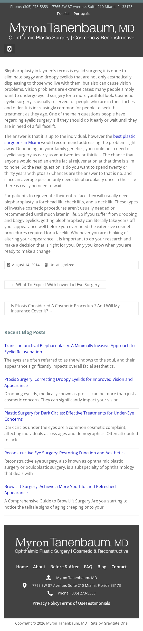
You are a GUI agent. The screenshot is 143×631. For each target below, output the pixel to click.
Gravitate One (116, 623)
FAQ (88, 567)
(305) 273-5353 (35, 6)
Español (63, 13)
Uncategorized (62, 264)
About (39, 567)
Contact (119, 567)
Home (22, 567)
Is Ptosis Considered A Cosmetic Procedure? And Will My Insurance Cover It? (65, 308)
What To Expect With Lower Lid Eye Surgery (55, 284)
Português (82, 13)
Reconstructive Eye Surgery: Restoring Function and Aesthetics (65, 453)
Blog (102, 567)
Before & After (64, 567)
